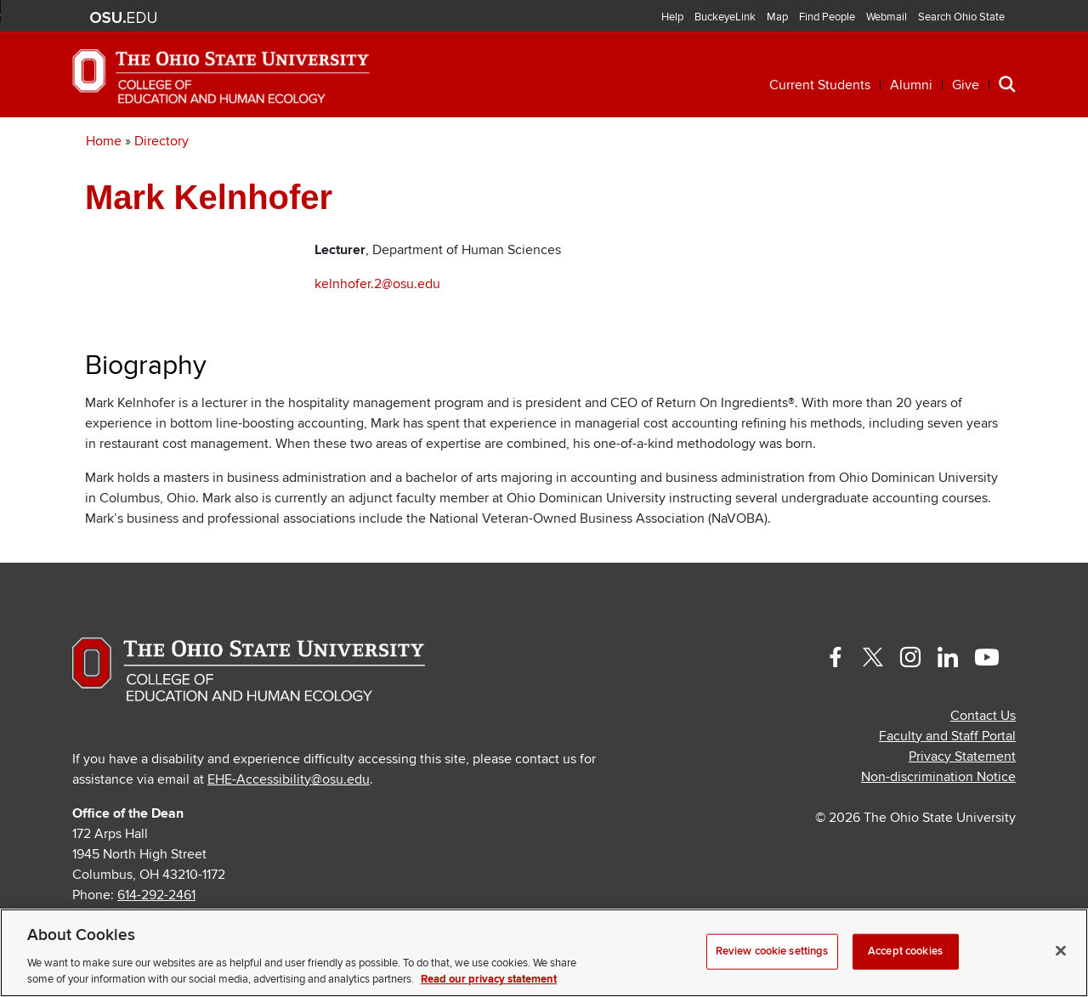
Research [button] (629, 142)
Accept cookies (905, 951)
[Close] (1061, 951)
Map (777, 17)
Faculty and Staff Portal (947, 786)
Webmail (886, 17)
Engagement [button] (766, 142)
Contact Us (983, 765)
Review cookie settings (772, 951)
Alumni (911, 84)
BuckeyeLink (725, 17)
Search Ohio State (961, 17)
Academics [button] (215, 142)
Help (672, 17)
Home (104, 191)
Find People (827, 17)
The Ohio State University (123, 18)
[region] (544, 953)
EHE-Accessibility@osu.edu (288, 829)
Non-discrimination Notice (938, 827)
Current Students (819, 84)
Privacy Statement (962, 806)
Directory (161, 191)
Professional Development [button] (424, 142)
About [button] (890, 142)
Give (965, 84)
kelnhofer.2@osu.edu (377, 334)
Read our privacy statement (489, 979)
